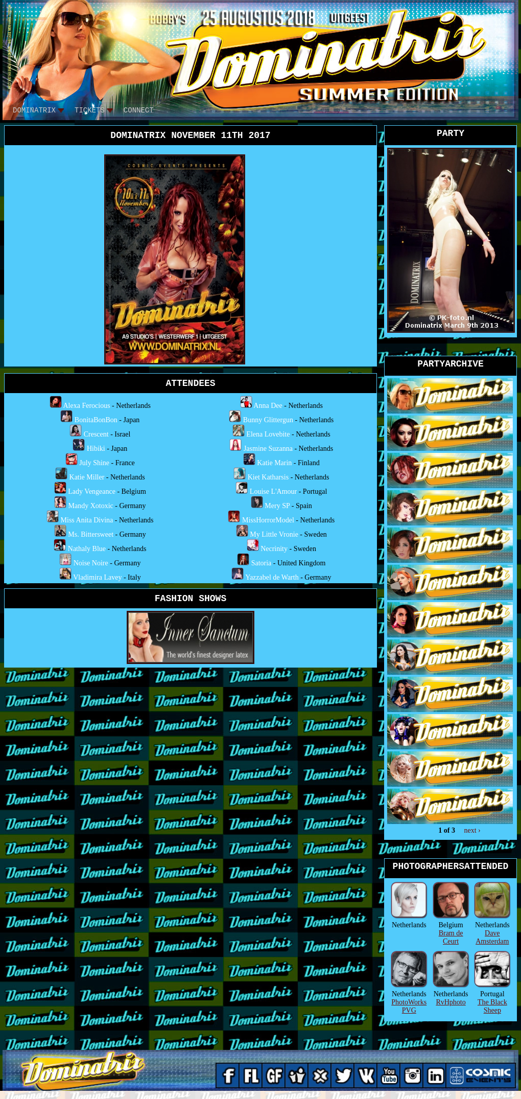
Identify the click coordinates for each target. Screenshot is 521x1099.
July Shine (94, 463)
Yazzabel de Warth (272, 577)
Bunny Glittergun (268, 420)
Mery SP (277, 506)
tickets (90, 111)
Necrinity (274, 549)
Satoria (261, 563)
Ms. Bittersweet (90, 534)
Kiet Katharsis (268, 477)
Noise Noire (91, 563)
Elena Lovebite (268, 434)
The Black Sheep (492, 1006)
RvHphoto (450, 1002)
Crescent (96, 434)
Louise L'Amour (273, 491)
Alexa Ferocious (86, 405)
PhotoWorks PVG (409, 1006)
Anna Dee (267, 405)
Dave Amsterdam (492, 937)
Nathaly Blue (87, 549)
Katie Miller (87, 477)
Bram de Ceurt (451, 937)
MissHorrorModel (268, 520)
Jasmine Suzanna (268, 448)
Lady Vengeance (91, 491)
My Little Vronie (274, 534)
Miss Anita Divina (87, 520)
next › (472, 830)
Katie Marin (274, 463)
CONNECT (139, 111)
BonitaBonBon (96, 420)
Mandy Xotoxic (90, 506)
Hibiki (96, 448)
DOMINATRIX (34, 111)
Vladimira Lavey (97, 577)
